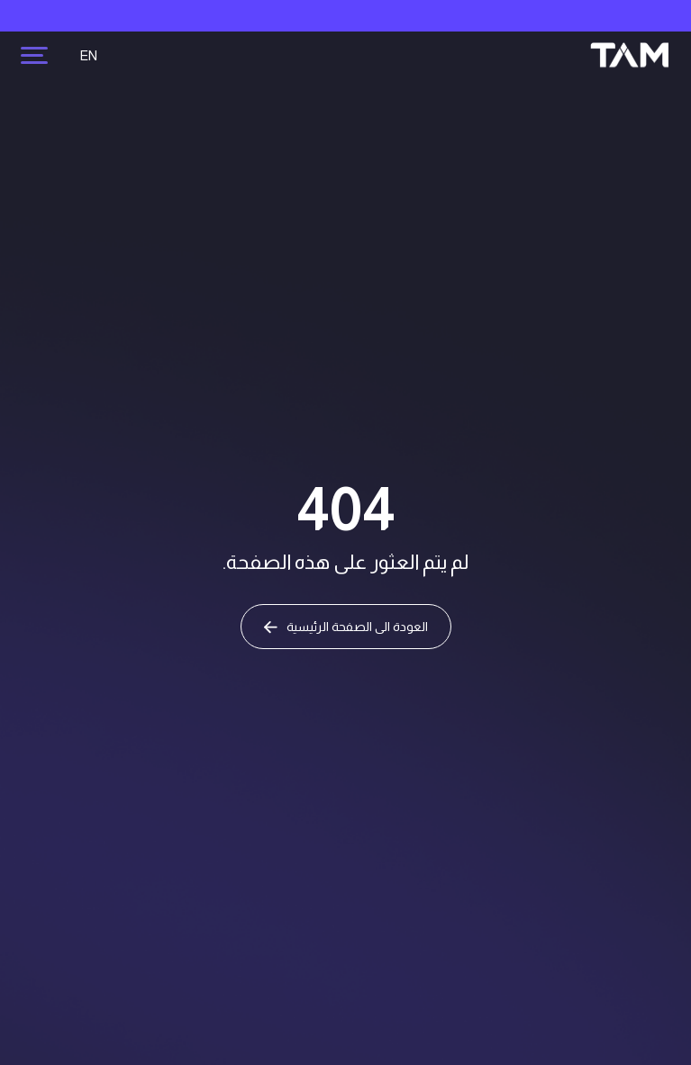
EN (88, 55)
